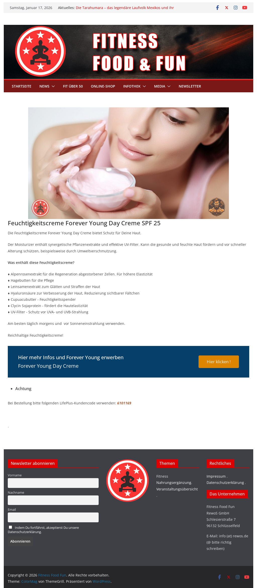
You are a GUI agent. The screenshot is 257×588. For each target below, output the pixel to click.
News (44, 86)
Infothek (132, 86)
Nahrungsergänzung (173, 482)
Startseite (21, 86)
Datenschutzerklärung (225, 482)
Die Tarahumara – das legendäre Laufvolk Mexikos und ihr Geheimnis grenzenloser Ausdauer (125, 10)
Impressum (216, 476)
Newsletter (190, 86)
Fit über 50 (73, 86)
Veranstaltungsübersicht (177, 489)
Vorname (15, 475)
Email (12, 509)
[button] (52, 86)
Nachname (16, 492)
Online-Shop (103, 86)
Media (159, 86)
